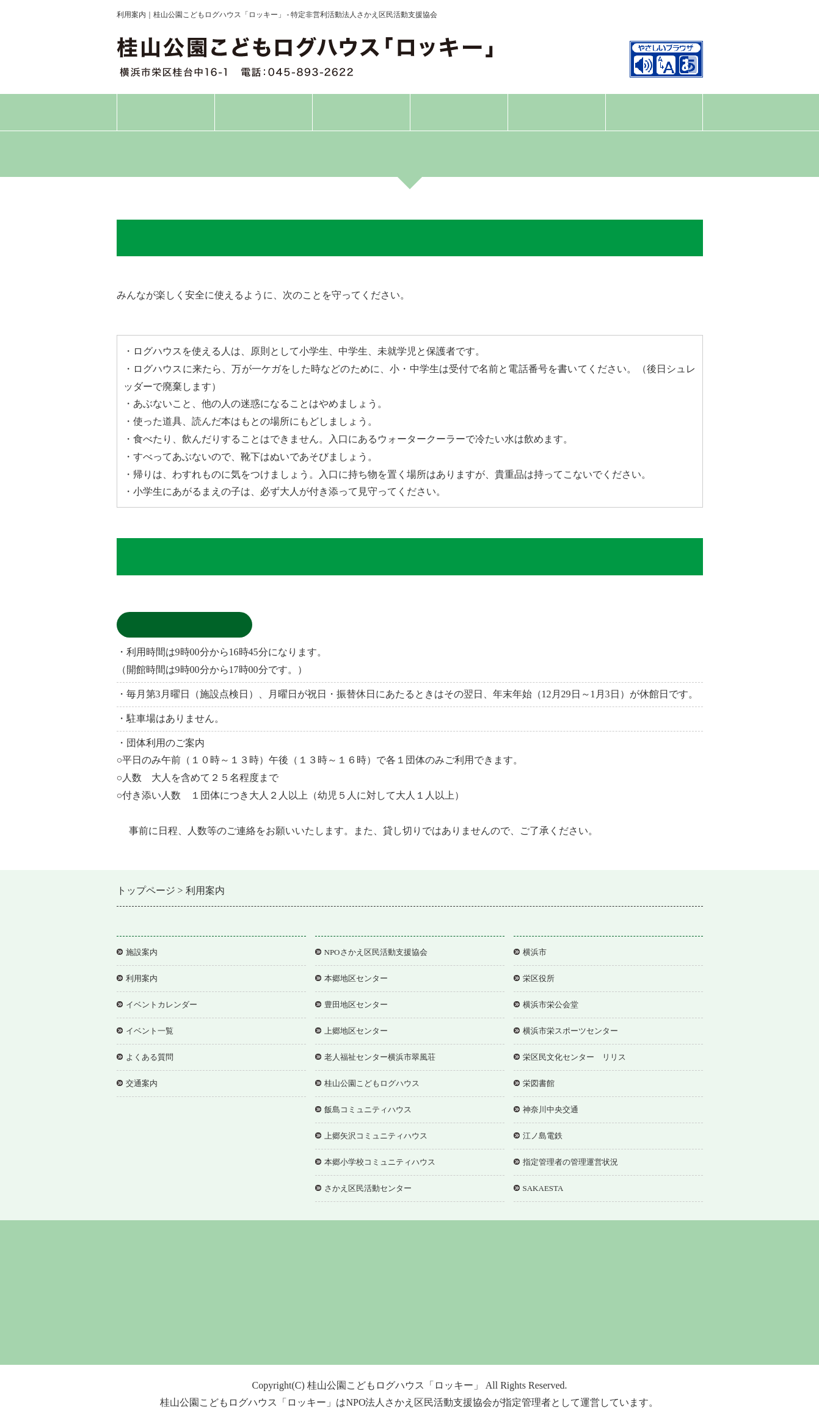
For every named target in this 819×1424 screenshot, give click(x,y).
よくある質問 (556, 112)
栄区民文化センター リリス (574, 1057)
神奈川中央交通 (550, 1109)
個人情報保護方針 (327, 1337)
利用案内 (361, 112)
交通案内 (654, 112)
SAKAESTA (543, 1188)
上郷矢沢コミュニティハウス (376, 1135)
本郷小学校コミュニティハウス (379, 1162)
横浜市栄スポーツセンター (570, 1030)
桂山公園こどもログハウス (372, 1083)
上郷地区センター (356, 1030)
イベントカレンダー (161, 1004)
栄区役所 (539, 978)
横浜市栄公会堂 (550, 1004)
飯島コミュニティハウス (368, 1109)
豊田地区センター (356, 1004)
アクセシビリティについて (422, 1337)
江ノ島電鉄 (542, 1135)
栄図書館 (539, 1083)
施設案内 (263, 112)
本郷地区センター (356, 978)
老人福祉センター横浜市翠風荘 (379, 1057)
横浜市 (535, 952)
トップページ (165, 112)
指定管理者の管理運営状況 (570, 1162)
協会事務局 (505, 1337)
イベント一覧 (149, 1030)
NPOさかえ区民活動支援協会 (376, 952)
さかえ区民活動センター (368, 1188)
